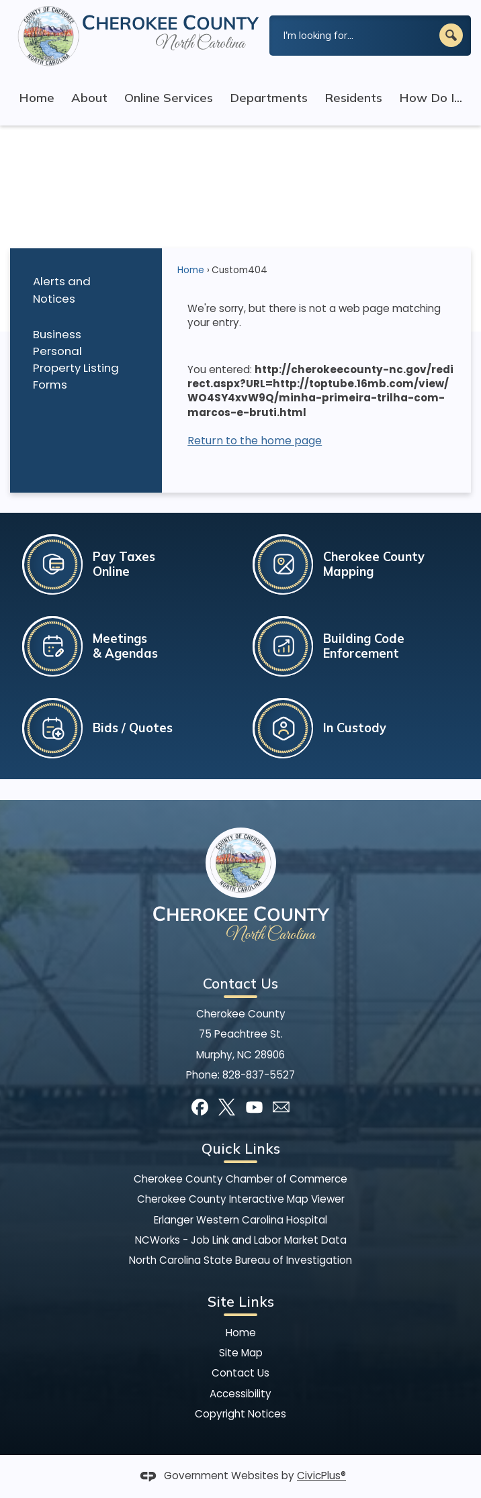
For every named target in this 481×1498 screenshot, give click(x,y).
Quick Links (241, 1148)
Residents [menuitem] (353, 97)
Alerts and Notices (62, 289)
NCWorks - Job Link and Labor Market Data (241, 1240)
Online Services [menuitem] (168, 97)
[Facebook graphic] (199, 1107)
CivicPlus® (321, 1475)
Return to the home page (254, 440)
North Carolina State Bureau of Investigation (240, 1260)
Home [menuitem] (36, 97)
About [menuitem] (89, 97)
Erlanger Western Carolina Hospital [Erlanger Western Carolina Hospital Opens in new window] (240, 1220)
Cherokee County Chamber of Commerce (240, 1179)
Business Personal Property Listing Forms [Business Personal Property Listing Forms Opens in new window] (76, 359)
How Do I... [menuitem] (430, 97)
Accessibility (240, 1394)
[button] (451, 35)
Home (190, 270)
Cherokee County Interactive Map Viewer (241, 1199)
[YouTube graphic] (254, 1107)
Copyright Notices (240, 1414)
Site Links (241, 1301)
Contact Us (240, 1373)
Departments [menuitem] (269, 97)
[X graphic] (226, 1107)
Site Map (241, 1353)
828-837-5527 (258, 1075)
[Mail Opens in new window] (281, 1107)
